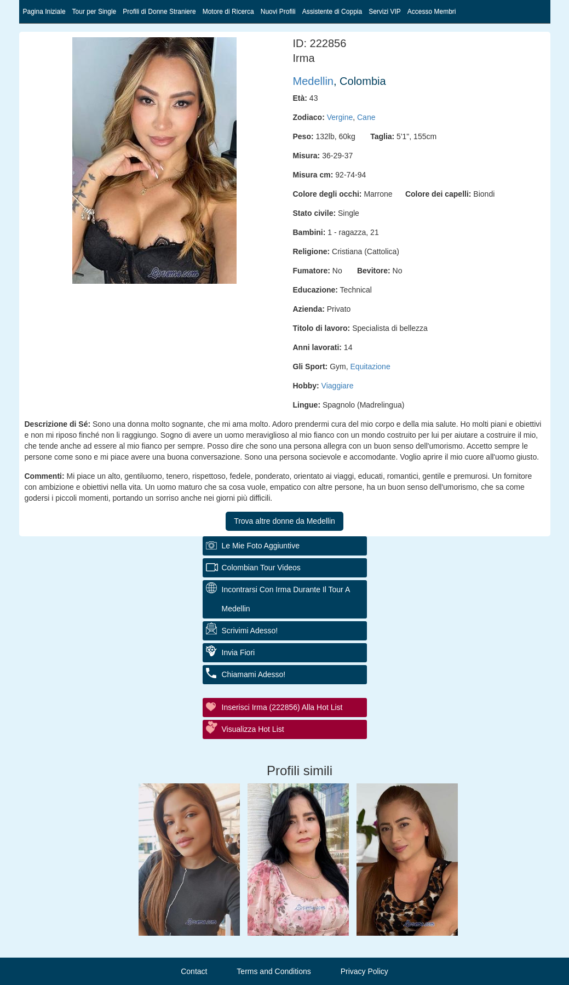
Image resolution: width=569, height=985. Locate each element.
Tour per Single (94, 11)
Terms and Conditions (274, 971)
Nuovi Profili (278, 11)
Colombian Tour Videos (261, 567)
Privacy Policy (364, 971)
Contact (194, 971)
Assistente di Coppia (332, 11)
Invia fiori (238, 652)
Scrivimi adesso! (250, 630)
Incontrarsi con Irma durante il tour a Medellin (286, 599)
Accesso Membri (431, 11)
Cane (366, 117)
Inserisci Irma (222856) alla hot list (282, 707)
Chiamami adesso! (254, 674)
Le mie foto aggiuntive (261, 545)
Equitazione (370, 366)
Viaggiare (337, 385)
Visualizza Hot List (253, 729)
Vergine (340, 117)
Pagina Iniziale (44, 11)
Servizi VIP (385, 11)
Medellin (313, 81)
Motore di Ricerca (228, 11)
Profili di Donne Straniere (159, 11)
